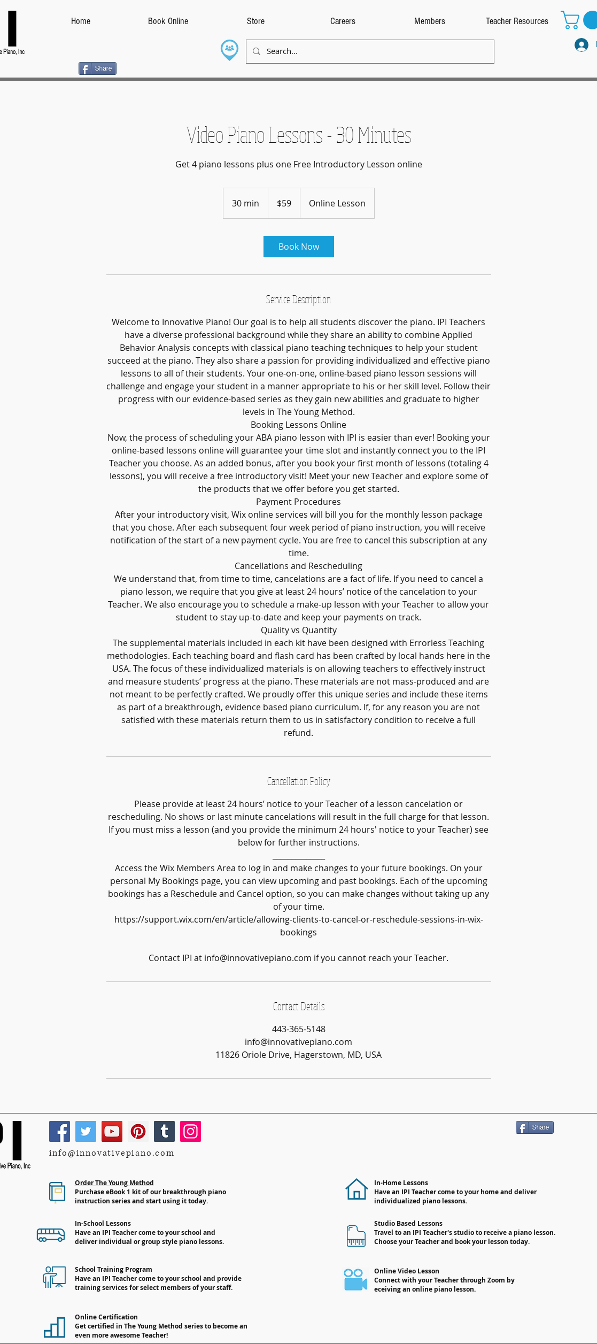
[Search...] (369, 51)
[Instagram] (190, 1131)
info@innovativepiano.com (112, 1153)
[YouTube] (112, 1131)
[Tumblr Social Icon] (164, 1131)
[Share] (98, 68)
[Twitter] (85, 1131)
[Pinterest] (138, 1131)
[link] (298, 246)
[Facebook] (59, 1131)
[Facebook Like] (57, 67)
